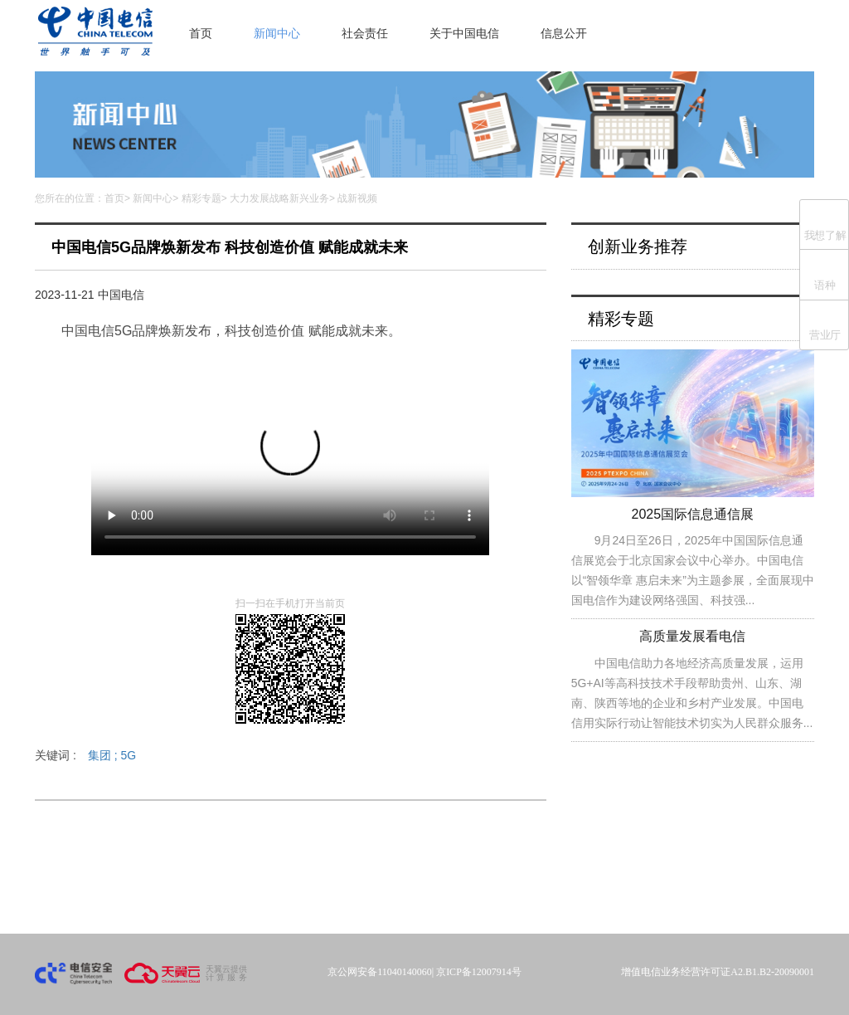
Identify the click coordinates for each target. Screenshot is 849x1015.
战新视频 (357, 198)
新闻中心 (277, 33)
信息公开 (564, 33)
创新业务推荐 (637, 246)
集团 (104, 755)
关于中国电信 (464, 33)
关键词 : (85, 755)
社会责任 (365, 33)
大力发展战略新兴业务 (279, 198)
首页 (200, 33)
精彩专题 (201, 198)
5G (128, 755)
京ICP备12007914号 (479, 972)
